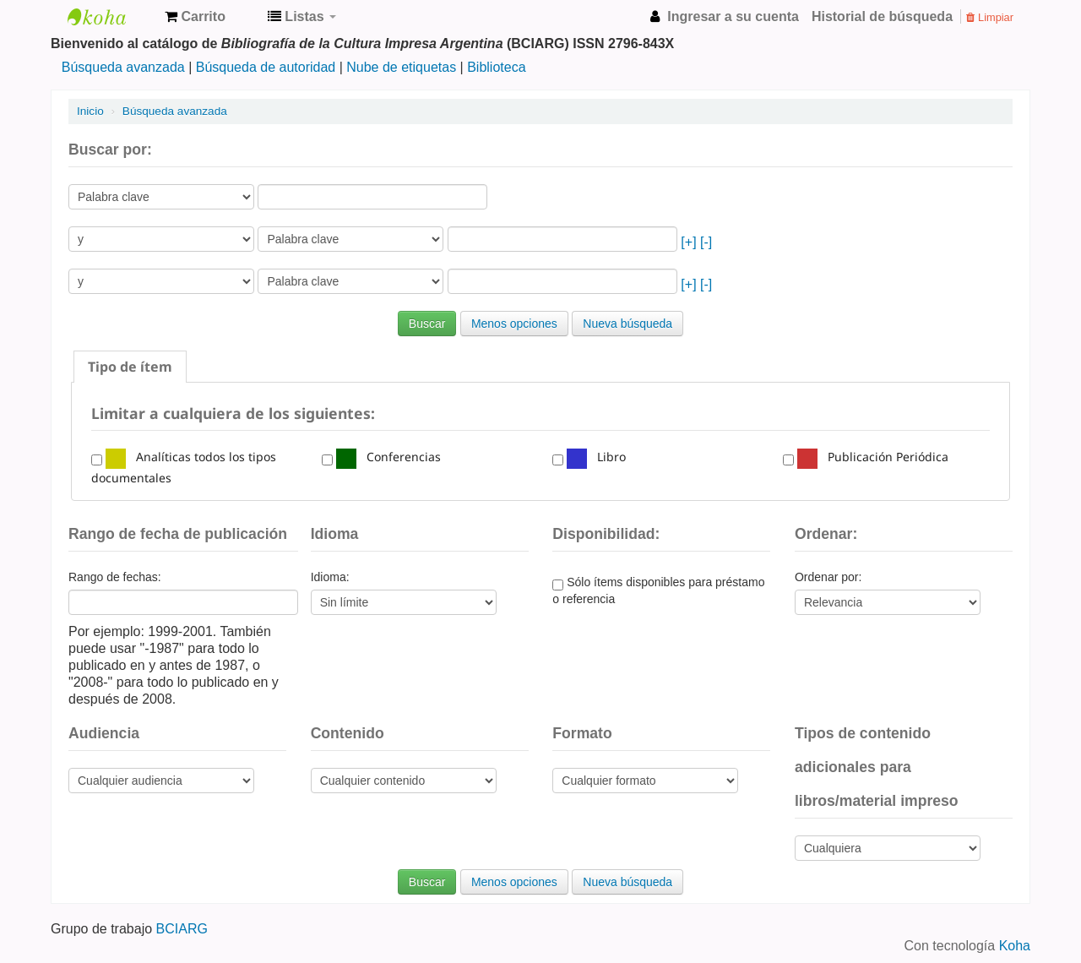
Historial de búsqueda (882, 16)
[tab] (130, 367)
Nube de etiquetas (401, 67)
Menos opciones (514, 323)
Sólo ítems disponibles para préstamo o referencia (658, 590)
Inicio (90, 111)
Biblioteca (496, 67)
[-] (706, 242)
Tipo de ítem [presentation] (130, 366)
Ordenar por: (828, 577)
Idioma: (330, 577)
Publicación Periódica (872, 457)
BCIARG (182, 929)
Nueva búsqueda (627, 323)
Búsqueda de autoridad (265, 67)
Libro (596, 457)
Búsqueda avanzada (123, 67)
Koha (1014, 946)
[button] (195, 17)
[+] (688, 242)
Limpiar (989, 17)
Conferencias (388, 457)
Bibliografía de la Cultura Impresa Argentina (110, 17)
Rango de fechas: (114, 577)
